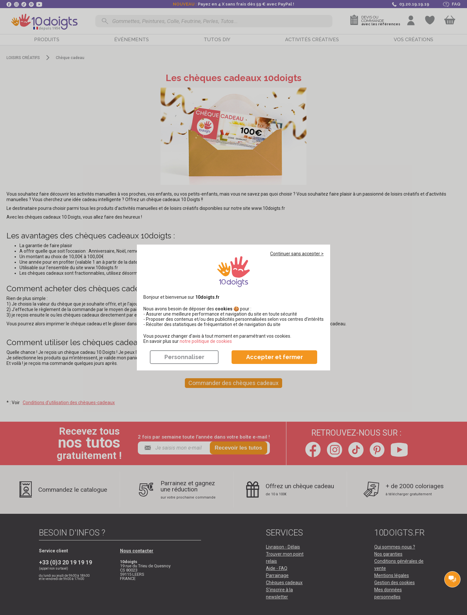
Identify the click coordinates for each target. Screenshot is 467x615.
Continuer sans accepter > (297, 253)
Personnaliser (184, 357)
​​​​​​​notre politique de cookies (206, 341)
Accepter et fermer (274, 357)
